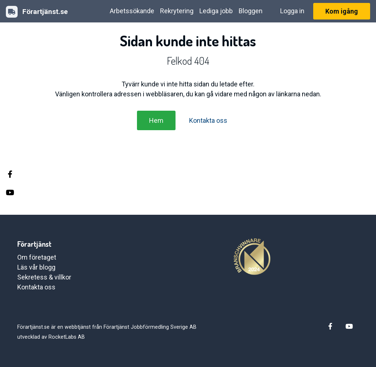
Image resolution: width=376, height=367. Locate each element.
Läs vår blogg (36, 267)
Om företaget (36, 257)
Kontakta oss (208, 120)
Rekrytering (177, 11)
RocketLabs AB (66, 337)
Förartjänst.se (37, 12)
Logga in (292, 11)
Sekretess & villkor (44, 277)
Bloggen (251, 11)
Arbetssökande (132, 11)
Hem (156, 120)
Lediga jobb (216, 11)
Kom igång (341, 11)
